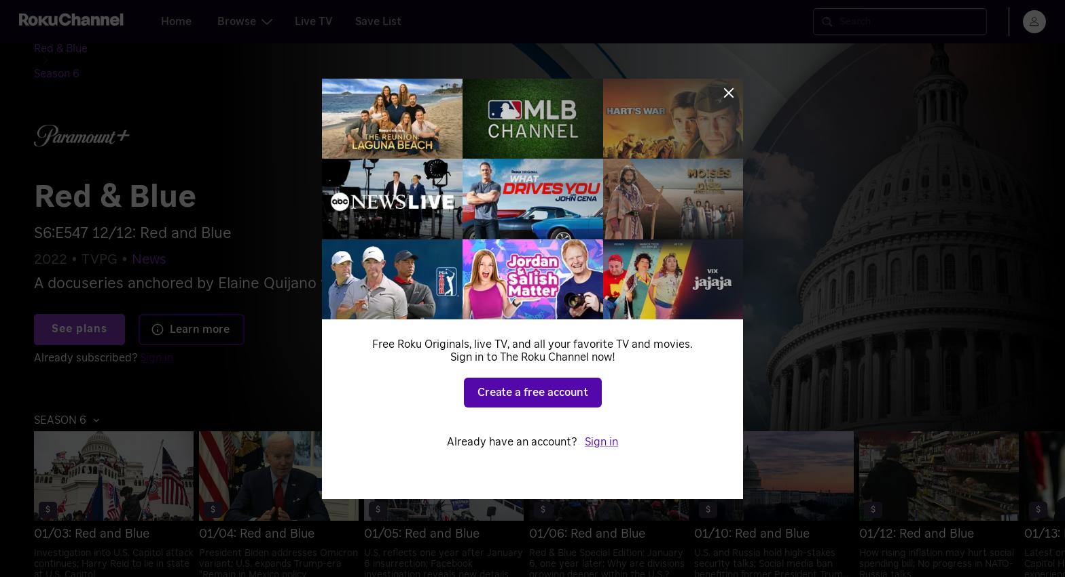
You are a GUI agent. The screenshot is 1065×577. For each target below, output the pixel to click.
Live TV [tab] (314, 21)
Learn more (190, 307)
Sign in (156, 335)
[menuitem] (131, 491)
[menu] (1034, 21)
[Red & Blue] (71, 51)
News (149, 237)
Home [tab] (176, 21)
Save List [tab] (378, 21)
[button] (70, 398)
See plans (79, 307)
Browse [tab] (244, 21)
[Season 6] (132, 51)
